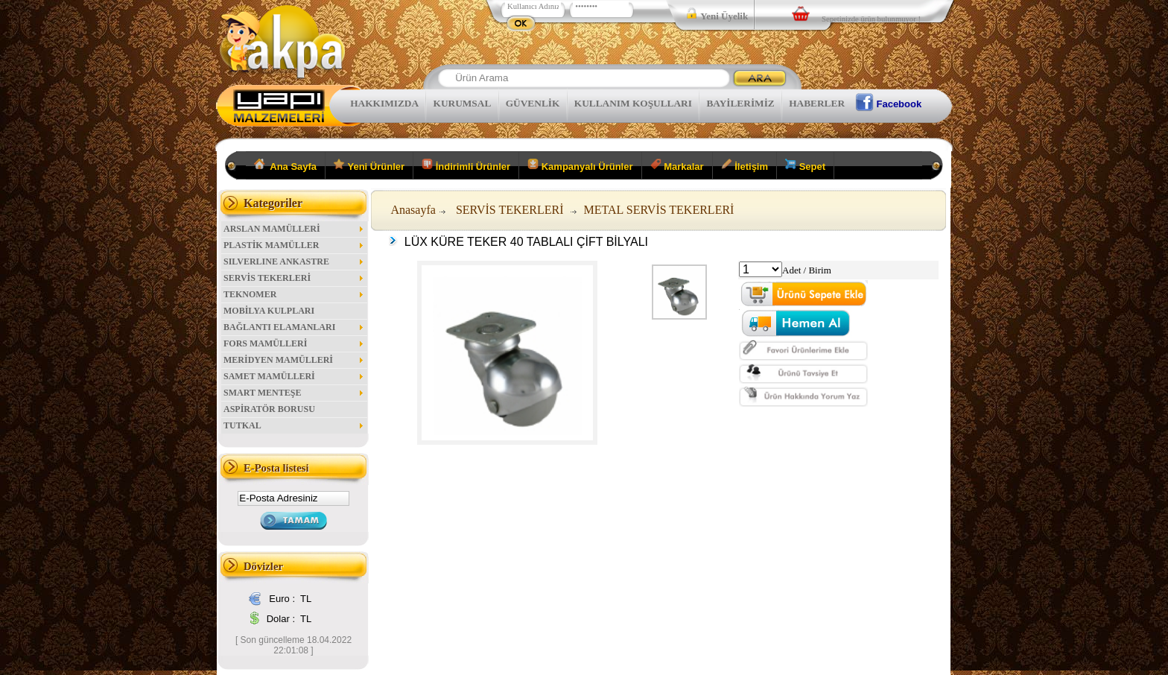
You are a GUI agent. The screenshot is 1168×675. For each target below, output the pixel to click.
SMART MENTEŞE (294, 392)
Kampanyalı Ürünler (579, 165)
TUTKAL (294, 425)
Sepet (805, 165)
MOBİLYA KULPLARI (268, 310)
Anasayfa (412, 209)
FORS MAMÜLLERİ (294, 343)
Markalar (677, 165)
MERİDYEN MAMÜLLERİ (294, 360)
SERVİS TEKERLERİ (294, 278)
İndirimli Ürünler (466, 165)
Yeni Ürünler (369, 165)
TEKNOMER (294, 294)
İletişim (744, 165)
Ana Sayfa (285, 165)
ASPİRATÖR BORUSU (269, 409)
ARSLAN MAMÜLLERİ (294, 229)
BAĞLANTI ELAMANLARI (294, 327)
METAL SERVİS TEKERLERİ (659, 209)
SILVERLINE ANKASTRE (294, 261)
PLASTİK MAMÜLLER (294, 245)
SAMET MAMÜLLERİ (294, 376)
